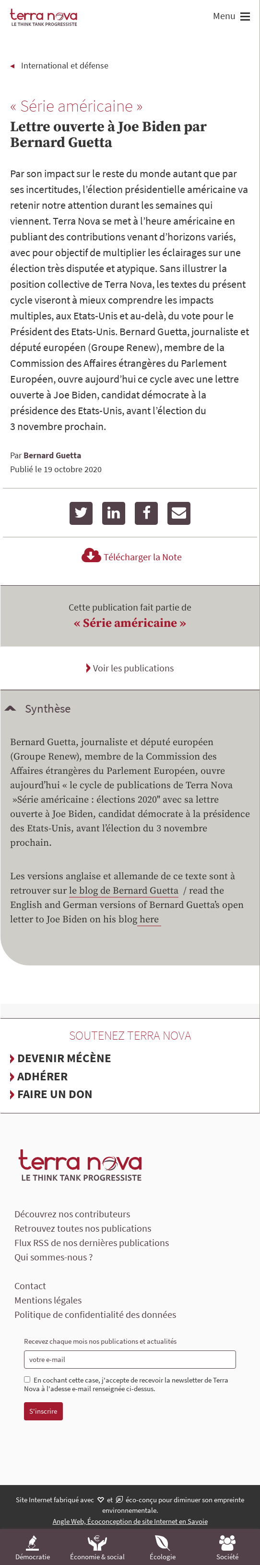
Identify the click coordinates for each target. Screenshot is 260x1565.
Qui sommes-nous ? (53, 1257)
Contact (30, 1286)
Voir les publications (133, 668)
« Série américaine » (130, 623)
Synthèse (48, 708)
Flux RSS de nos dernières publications (91, 1242)
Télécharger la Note (130, 557)
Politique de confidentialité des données (95, 1314)
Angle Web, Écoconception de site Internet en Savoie (130, 1521)
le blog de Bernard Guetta (123, 891)
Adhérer (42, 1076)
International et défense (64, 65)
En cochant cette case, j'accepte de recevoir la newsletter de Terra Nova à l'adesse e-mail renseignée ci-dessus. (126, 1385)
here (149, 920)
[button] (244, 17)
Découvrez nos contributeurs (72, 1214)
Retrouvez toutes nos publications (82, 1228)
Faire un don (55, 1093)
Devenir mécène (64, 1058)
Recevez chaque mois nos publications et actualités (100, 1341)
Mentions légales (48, 1300)
